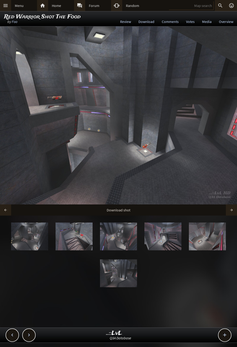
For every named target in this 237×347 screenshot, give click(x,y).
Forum (94, 5)
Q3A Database (120, 338)
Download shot (118, 210)
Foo (14, 21)
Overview (226, 21)
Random (132, 5)
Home (56, 5)
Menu (19, 5)
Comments (170, 21)
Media (207, 21)
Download (146, 21)
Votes (190, 21)
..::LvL (114, 333)
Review (125, 21)
